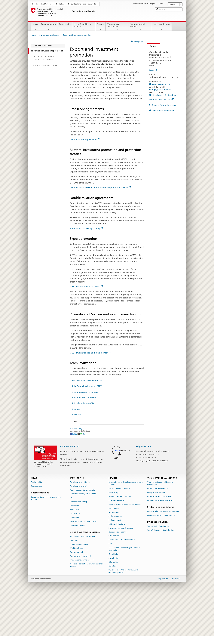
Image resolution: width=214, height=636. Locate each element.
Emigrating (74, 582)
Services (100, 26)
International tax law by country (86, 228)
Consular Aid (75, 556)
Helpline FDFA (143, 488)
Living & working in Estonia (83, 26)
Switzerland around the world (83, 4)
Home (33, 35)
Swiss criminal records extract (121, 570)
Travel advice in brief (78, 528)
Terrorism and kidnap (78, 544)
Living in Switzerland (156, 534)
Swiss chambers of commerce (85, 392)
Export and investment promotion (161, 557)
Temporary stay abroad (79, 586)
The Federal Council (43, 4)
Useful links (113, 596)
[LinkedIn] (76, 475)
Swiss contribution (161, 26)
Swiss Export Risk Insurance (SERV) (87, 386)
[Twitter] (73, 475)
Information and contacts (157, 531)
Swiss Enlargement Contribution (160, 572)
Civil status (113, 608)
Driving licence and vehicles (120, 538)
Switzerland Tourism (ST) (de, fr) (88, 451)
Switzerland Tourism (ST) (83, 403)
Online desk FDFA (69, 488)
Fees (110, 586)
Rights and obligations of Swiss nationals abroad (86, 607)
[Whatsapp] (81, 475)
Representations (48, 26)
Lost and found (115, 562)
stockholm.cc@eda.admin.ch (165, 95)
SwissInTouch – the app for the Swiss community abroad (123, 613)
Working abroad (76, 590)
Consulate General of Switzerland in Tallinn (46, 540)
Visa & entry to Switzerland (117, 26)
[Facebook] (71, 475)
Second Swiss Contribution (158, 568)
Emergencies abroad (117, 542)
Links (73, 421)
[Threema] (79, 475)
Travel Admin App (77, 567)
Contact (152, 46)
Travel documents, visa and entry (83, 536)
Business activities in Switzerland (160, 542)
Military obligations (117, 566)
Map (153, 70)
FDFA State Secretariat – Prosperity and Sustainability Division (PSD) (104, 427)
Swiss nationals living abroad (81, 602)
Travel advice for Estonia (80, 524)
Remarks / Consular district (163, 105)
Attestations (113, 554)
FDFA (61, 4)
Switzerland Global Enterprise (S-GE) (88, 380)
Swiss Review (114, 600)
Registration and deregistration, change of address (126, 525)
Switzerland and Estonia (140, 26)
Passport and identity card (119, 531)
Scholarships (114, 578)
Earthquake (74, 548)
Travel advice (65, 26)
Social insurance (115, 558)
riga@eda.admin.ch (161, 89)
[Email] (84, 475)
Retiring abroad (76, 594)
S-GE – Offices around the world (86, 286)
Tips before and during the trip (82, 532)
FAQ (71, 540)
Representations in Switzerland (82, 578)
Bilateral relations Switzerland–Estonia (163, 553)
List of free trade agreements (85, 139)
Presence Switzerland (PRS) (84, 397)
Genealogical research (118, 574)
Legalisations (114, 550)
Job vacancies (36, 528)
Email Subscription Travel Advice (83, 563)
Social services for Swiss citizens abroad (125, 546)
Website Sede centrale (161, 99)
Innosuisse (76, 415)
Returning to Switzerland (80, 598)
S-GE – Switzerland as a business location (90, 352)
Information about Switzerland (160, 538)
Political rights (114, 534)
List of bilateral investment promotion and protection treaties (100, 187)
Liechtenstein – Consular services (122, 582)
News (35, 26)
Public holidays (37, 524)
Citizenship (113, 604)
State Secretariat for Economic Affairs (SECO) (94, 432)
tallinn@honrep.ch (161, 84)
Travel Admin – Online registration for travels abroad (124, 591)
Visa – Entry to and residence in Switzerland (160, 525)
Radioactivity (75, 552)
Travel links (74, 559)
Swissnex (76, 409)
